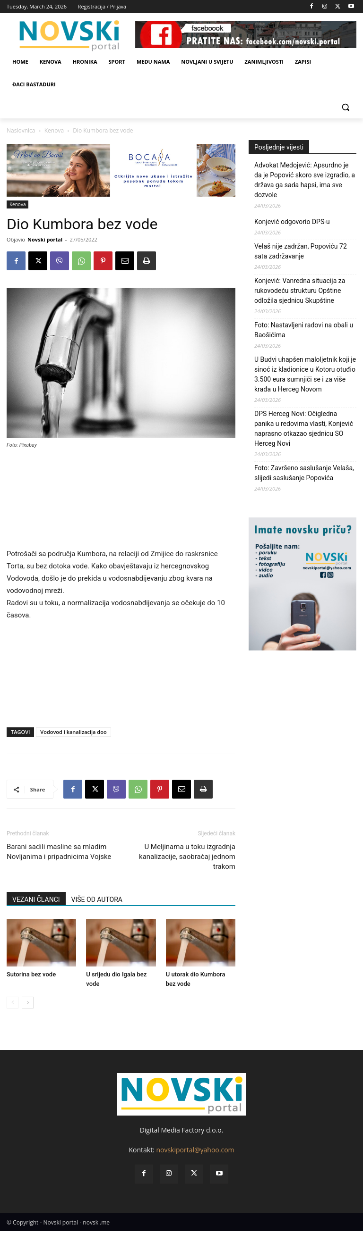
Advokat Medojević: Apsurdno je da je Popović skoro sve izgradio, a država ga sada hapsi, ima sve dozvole (304, 180)
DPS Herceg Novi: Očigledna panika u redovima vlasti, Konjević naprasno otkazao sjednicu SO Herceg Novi (303, 428)
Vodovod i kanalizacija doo (73, 731)
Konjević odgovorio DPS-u (292, 221)
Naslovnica (21, 130)
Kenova (54, 130)
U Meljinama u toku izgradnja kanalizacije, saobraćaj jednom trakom (187, 856)
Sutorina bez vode (31, 974)
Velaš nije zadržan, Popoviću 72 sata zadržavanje (300, 251)
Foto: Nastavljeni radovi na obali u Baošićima (303, 330)
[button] (345, 107)
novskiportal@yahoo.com (195, 1149)
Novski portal (44, 239)
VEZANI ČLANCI (36, 899)
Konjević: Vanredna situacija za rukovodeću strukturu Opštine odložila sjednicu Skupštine (299, 290)
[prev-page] (12, 1002)
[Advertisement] (121, 502)
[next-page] (28, 1002)
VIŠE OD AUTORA (96, 899)
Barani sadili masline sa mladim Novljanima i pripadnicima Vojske (59, 851)
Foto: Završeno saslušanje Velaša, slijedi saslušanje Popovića (304, 473)
